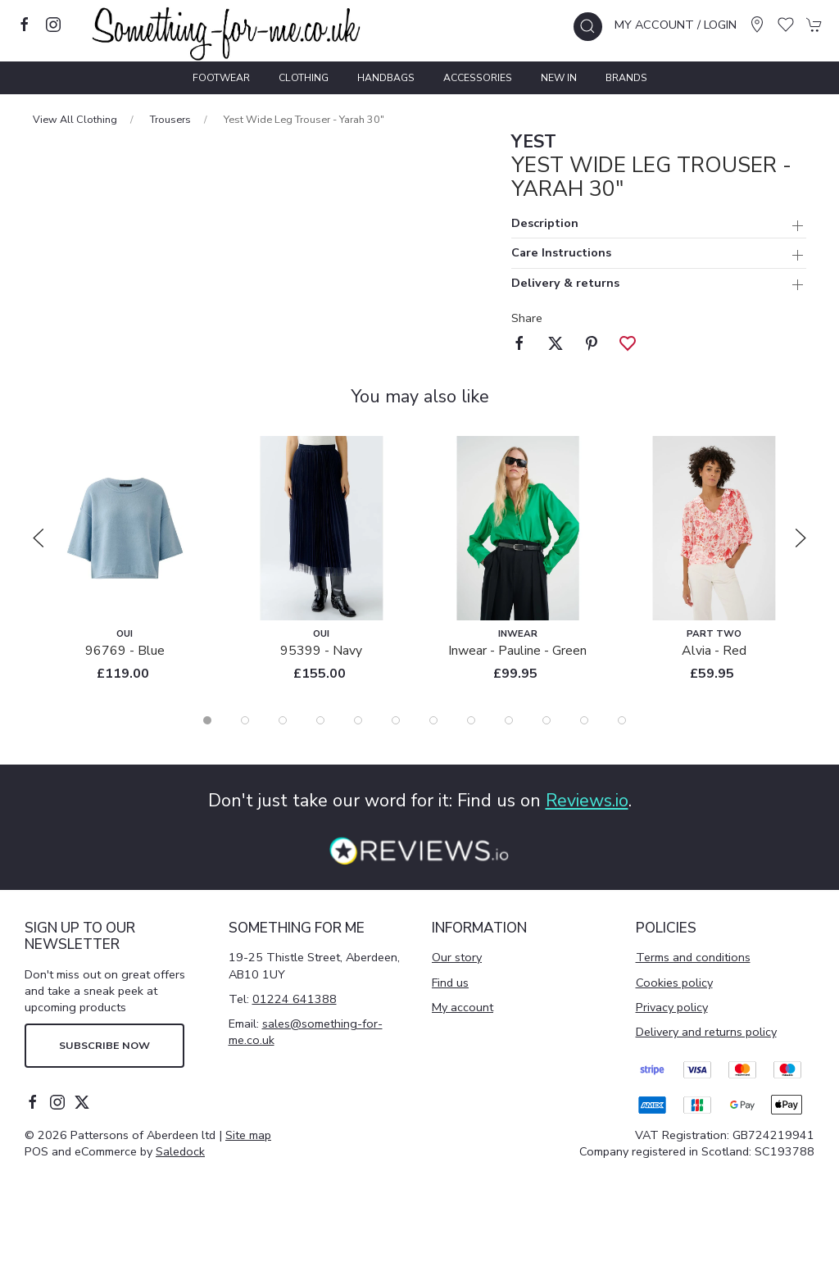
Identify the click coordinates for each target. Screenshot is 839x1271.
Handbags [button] (386, 77)
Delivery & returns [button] (565, 284)
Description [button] (544, 224)
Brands (626, 77)
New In (559, 77)
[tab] (207, 720)
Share (526, 318)
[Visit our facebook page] (24, 24)
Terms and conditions (693, 957)
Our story (457, 957)
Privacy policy (672, 1007)
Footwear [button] (221, 77)
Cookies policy (674, 982)
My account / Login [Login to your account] (676, 24)
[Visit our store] (757, 24)
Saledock (180, 1151)
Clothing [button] (304, 77)
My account (462, 1007)
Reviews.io (587, 800)
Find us (450, 982)
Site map (248, 1135)
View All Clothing (75, 119)
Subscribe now (104, 1045)
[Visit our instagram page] (53, 24)
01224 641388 (294, 999)
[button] (588, 26)
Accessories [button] (477, 77)
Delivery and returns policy (706, 1032)
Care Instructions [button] (561, 254)
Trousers (170, 119)
